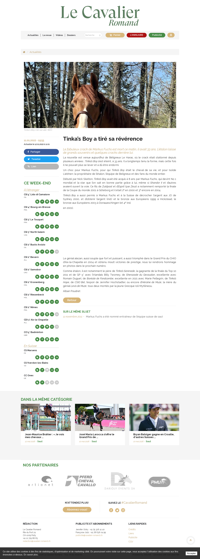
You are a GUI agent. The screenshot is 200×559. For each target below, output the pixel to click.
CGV (130, 541)
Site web (37, 202)
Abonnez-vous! (77, 509)
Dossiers (71, 35)
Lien (32, 166)
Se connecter (171, 35)
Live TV (57, 202)
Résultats (47, 202)
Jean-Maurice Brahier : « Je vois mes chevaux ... (44, 436)
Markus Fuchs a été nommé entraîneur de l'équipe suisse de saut (124, 316)
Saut (39, 441)
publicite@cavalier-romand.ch (89, 535)
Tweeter (34, 159)
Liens (131, 533)
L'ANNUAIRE (136, 35)
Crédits (132, 529)
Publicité (157, 35)
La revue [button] (47, 35)
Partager (34, 151)
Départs (42, 202)
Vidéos (59, 35)
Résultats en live (52, 202)
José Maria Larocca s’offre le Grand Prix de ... (96, 436)
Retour (72, 300)
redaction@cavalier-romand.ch (36, 541)
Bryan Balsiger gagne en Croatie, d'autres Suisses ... (153, 436)
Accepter (191, 553)
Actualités (33, 35)
